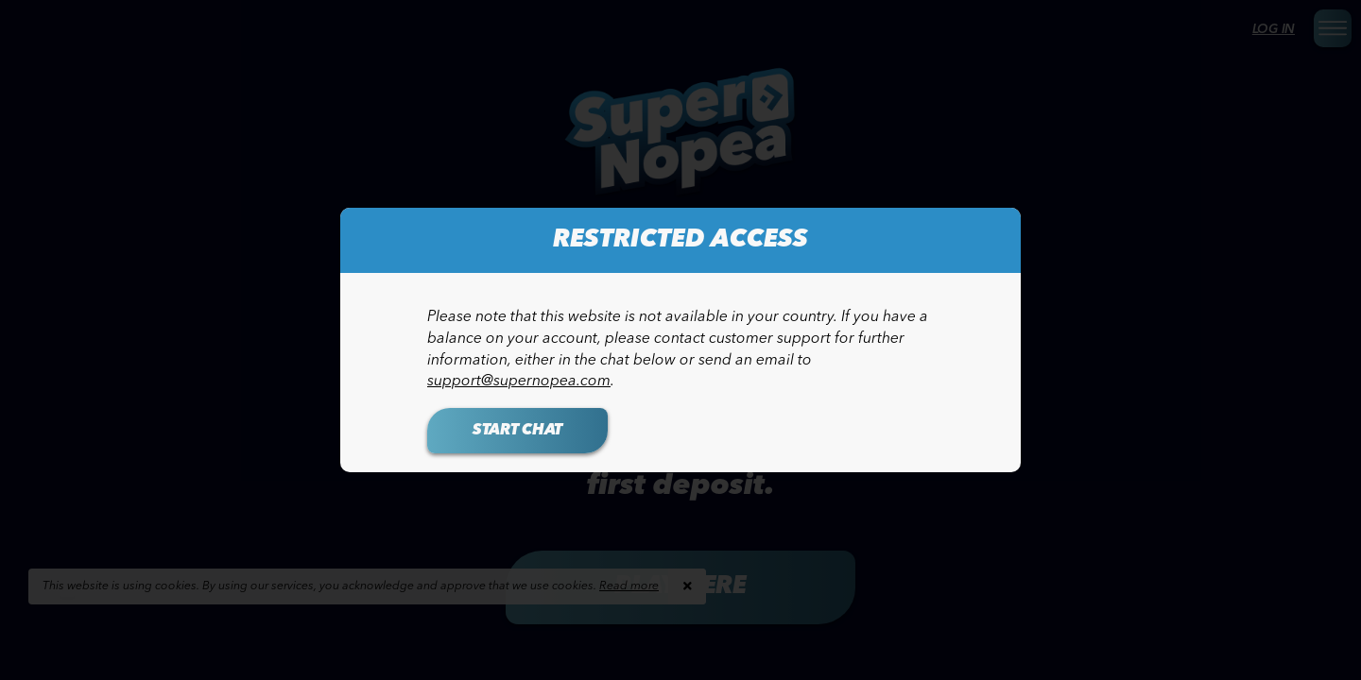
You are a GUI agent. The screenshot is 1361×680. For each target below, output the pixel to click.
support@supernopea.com (519, 381)
